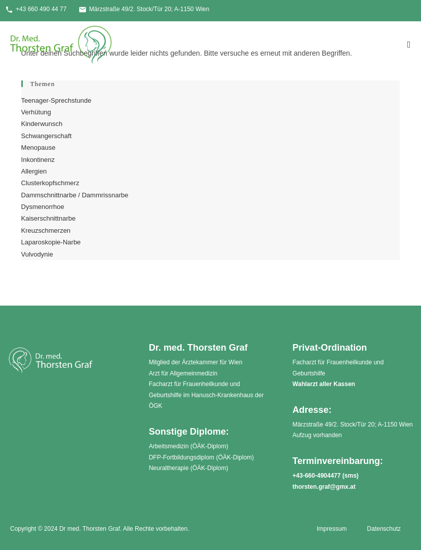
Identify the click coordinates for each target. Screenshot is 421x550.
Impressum (332, 528)
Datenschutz (384, 528)
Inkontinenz (38, 159)
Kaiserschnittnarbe (48, 218)
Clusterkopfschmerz (50, 183)
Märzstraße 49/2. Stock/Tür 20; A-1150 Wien (144, 10)
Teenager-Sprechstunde (56, 100)
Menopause (38, 147)
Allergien (34, 171)
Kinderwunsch (42, 124)
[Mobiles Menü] (409, 44)
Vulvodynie (37, 254)
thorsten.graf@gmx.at (323, 486)
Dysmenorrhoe (42, 206)
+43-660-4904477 (316, 475)
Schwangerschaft (46, 136)
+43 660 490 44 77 (35, 10)
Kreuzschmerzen (46, 230)
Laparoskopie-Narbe (51, 242)
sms (351, 475)
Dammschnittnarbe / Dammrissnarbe (75, 195)
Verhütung (36, 112)
